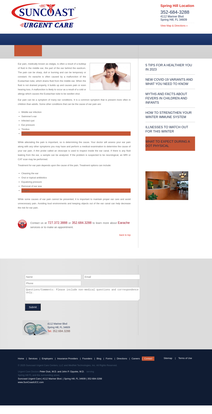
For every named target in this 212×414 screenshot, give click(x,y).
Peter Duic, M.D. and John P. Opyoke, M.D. (62, 373)
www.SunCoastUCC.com (31, 384)
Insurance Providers (67, 360)
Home (21, 360)
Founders (87, 360)
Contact (148, 360)
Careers (136, 360)
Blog (99, 360)
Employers (47, 360)
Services (33, 360)
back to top (125, 235)
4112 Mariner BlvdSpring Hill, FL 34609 (173, 18)
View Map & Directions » (174, 25)
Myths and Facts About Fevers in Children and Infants (166, 98)
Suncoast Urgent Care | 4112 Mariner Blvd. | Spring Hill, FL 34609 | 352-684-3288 (60, 380)
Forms (109, 360)
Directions (122, 360)
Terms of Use (185, 360)
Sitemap (168, 360)
